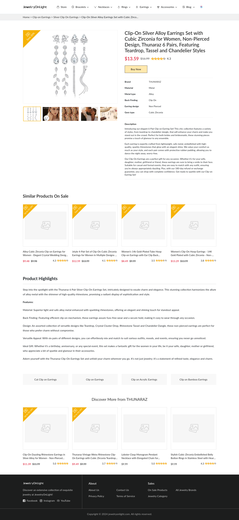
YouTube (65, 500)
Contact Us (122, 489)
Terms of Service (125, 496)
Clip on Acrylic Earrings (144, 379)
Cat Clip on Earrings (45, 379)
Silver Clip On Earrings (65, 17)
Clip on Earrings (95, 379)
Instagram (49, 500)
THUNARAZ (155, 81)
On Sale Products (157, 489)
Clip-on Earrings (42, 17)
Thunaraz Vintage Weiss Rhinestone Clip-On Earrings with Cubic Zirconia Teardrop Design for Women (94, 458)
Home (26, 17)
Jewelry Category (157, 496)
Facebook (32, 500)
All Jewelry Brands (186, 489)
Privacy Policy (96, 496)
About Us (94, 489)
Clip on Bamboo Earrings (193, 379)
